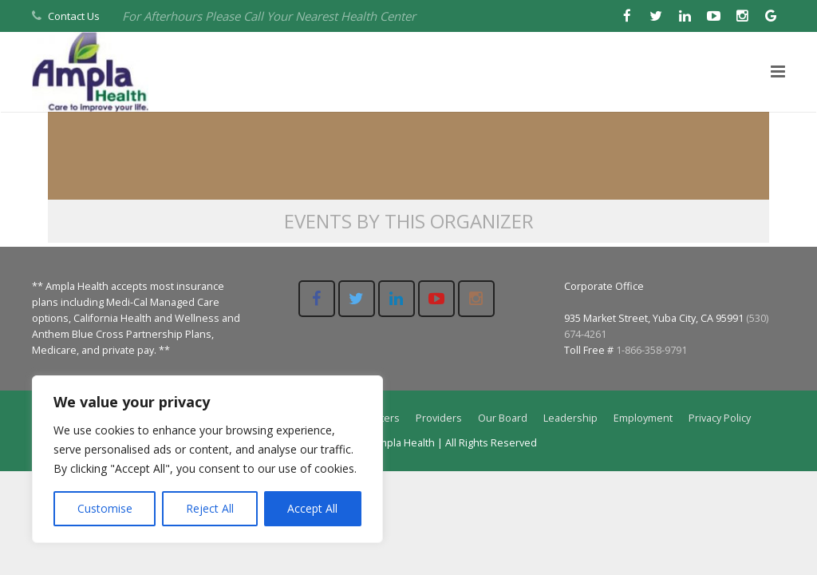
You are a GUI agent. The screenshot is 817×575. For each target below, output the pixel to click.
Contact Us (74, 16)
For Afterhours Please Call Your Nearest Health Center (269, 16)
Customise (104, 508)
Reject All (210, 508)
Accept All (312, 508)
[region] (207, 459)
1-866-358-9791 (651, 350)
